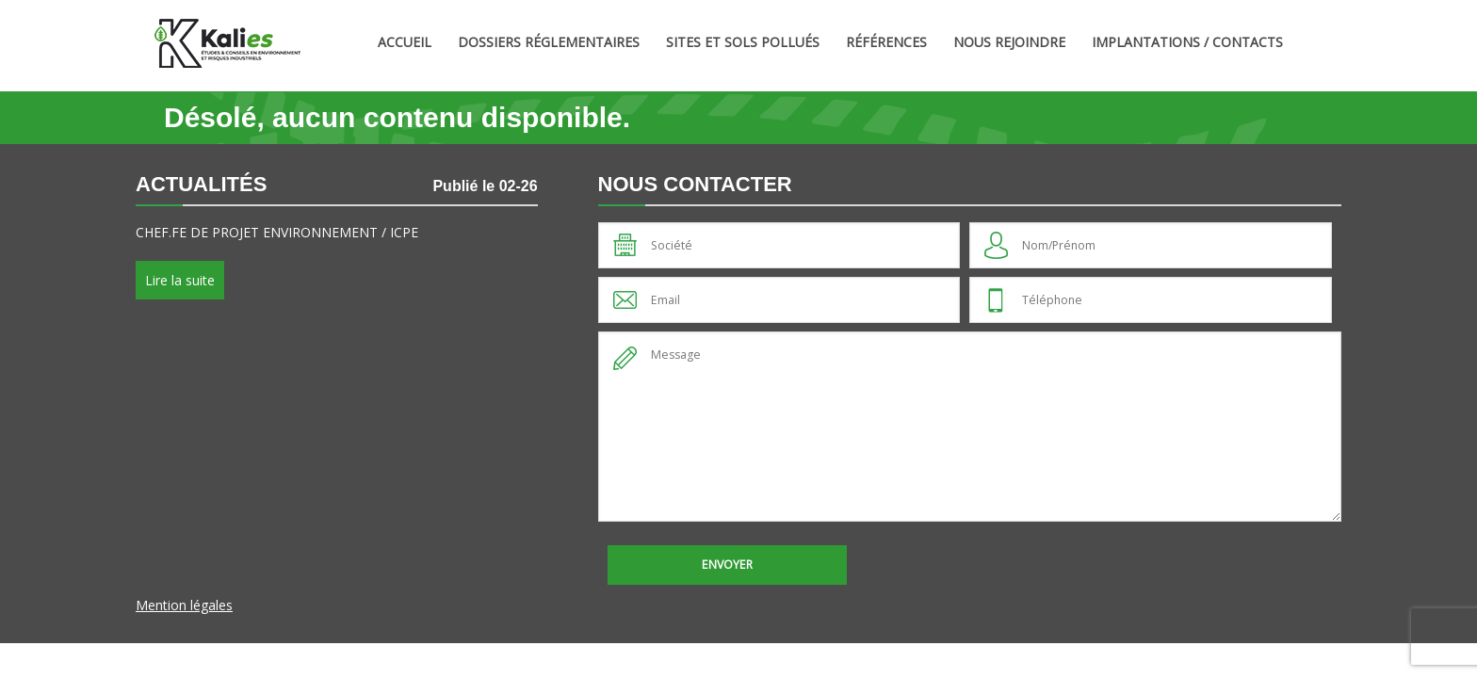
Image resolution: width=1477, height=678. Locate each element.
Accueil (404, 42)
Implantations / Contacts (1187, 42)
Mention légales (184, 605)
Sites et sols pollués (743, 42)
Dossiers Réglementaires (549, 42)
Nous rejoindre (1009, 42)
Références (886, 42)
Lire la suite (180, 280)
